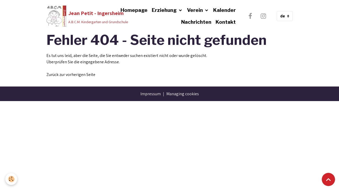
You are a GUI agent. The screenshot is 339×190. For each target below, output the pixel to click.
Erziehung (165, 10)
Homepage (134, 10)
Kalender (224, 10)
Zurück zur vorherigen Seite (70, 74)
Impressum (150, 94)
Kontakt (226, 22)
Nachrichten (196, 22)
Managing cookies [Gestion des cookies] (182, 94)
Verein (195, 10)
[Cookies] (11, 179)
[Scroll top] (328, 179)
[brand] (77, 16)
